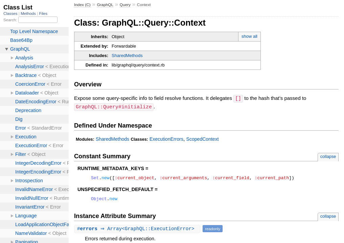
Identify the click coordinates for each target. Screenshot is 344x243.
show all (249, 36)
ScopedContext (202, 138)
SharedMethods (127, 55)
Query (125, 4)
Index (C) (82, 4)
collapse (328, 155)
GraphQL (105, 4)
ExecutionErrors (166, 138)
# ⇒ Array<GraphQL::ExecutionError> (138, 230)
